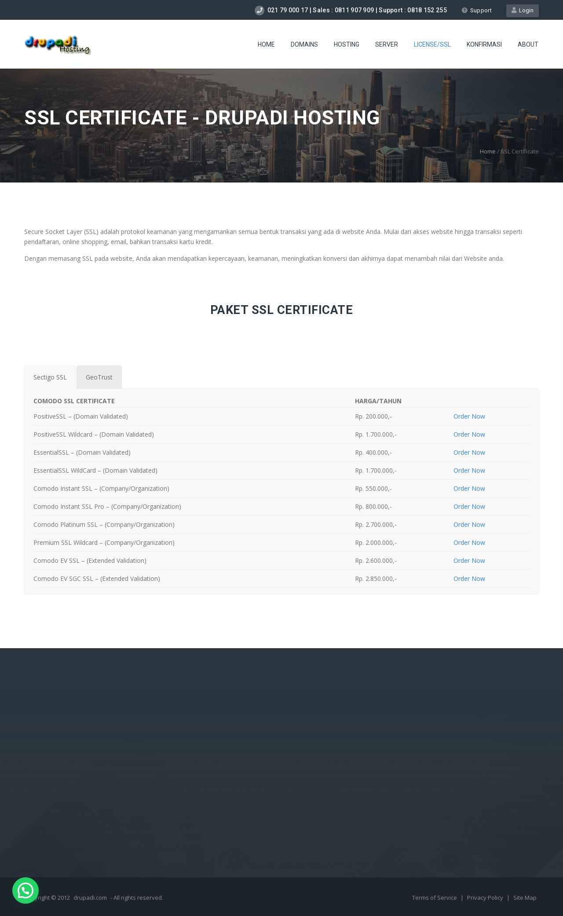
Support (476, 10)
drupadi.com (90, 897)
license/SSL (432, 44)
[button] (25, 890)
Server (386, 44)
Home (266, 44)
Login (523, 10)
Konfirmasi (484, 44)
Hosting (346, 44)
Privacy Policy (486, 897)
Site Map (525, 897)
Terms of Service (435, 897)
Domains (304, 44)
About (528, 44)
